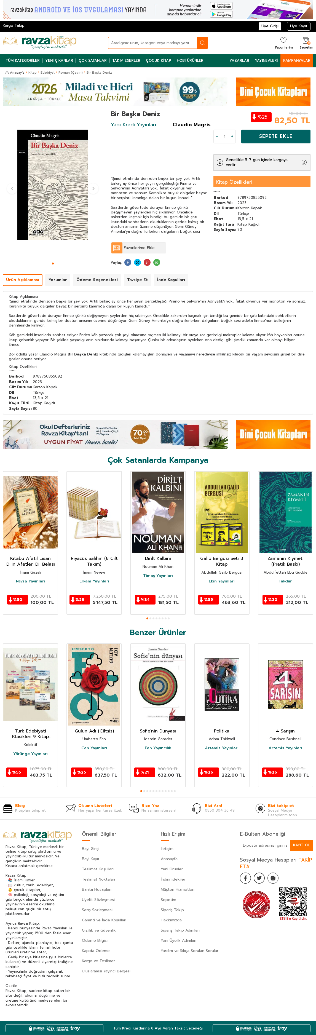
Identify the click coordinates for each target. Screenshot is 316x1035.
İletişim (167, 849)
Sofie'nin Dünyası (158, 731)
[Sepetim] (305, 43)
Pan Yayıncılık (158, 748)
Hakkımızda (171, 920)
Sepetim (168, 900)
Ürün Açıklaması (22, 280)
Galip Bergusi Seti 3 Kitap (221, 561)
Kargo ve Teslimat (98, 961)
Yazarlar (239, 60)
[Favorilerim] (283, 43)
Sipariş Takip (172, 910)
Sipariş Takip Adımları (180, 930)
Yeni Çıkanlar (59, 60)
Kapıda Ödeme (96, 951)
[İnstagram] (272, 878)
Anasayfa (15, 72)
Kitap (32, 72)
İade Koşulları (171, 280)
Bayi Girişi (90, 849)
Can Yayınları (94, 748)
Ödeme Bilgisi (95, 940)
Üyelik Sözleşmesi (98, 900)
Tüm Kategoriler (23, 60)
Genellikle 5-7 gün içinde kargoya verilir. (257, 162)
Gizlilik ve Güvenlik (99, 930)
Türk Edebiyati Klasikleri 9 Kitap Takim (30, 734)
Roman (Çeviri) (70, 72)
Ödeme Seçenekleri (97, 280)
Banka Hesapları (96, 889)
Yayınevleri (266, 60)
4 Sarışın (285, 731)
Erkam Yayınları (94, 581)
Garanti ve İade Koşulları (104, 920)
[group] (53, 185)
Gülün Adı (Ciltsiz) (94, 731)
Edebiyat (48, 72)
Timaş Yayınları (158, 575)
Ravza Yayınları (30, 581)
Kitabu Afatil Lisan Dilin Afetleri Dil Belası (30, 561)
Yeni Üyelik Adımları (178, 940)
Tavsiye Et (137, 280)
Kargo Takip (14, 25)
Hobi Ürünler (190, 60)
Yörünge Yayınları (30, 753)
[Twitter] (259, 878)
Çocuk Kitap (158, 60)
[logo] (39, 43)
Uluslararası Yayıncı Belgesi (106, 971)
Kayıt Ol (301, 845)
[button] (53, 263)
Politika (221, 731)
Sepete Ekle (276, 136)
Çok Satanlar (93, 60)
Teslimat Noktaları (98, 879)
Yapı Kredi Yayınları (133, 125)
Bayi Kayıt (91, 859)
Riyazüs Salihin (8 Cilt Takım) (94, 561)
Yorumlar (58, 280)
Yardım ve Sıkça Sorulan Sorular (189, 951)
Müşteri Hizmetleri (177, 889)
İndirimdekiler (173, 879)
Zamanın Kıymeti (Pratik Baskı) (285, 561)
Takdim (285, 581)
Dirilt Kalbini (158, 558)
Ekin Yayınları (222, 581)
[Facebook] (245, 878)
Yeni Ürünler (172, 869)
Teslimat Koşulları (98, 869)
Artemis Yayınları (222, 748)
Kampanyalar (296, 60)
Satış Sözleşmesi (97, 910)
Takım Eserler (126, 60)
